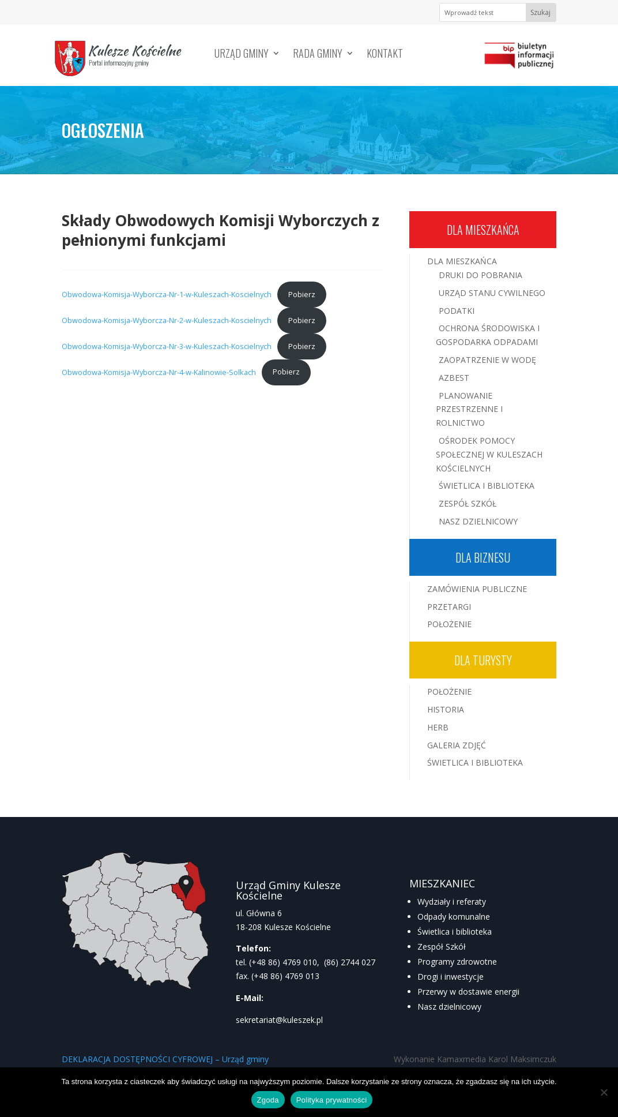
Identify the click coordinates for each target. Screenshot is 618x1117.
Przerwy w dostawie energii (468, 991)
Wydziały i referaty (451, 901)
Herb (438, 727)
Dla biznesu (482, 557)
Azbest (454, 377)
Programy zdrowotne (457, 961)
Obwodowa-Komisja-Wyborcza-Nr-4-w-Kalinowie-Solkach (159, 371)
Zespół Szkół (467, 503)
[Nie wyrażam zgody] (603, 1092)
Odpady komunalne (453, 916)
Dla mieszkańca (483, 229)
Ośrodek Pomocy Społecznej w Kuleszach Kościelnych (489, 454)
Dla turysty (483, 660)
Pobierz (301, 294)
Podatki (456, 310)
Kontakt (385, 55)
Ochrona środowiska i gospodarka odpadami (488, 335)
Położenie (449, 624)
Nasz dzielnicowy (449, 1006)
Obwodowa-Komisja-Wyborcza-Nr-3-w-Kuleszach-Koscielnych (167, 346)
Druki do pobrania (480, 274)
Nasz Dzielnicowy (478, 521)
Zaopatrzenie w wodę (487, 359)
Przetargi (449, 606)
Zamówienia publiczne (477, 588)
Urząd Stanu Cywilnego (492, 292)
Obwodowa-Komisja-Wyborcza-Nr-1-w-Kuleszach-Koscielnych (167, 294)
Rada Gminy (317, 55)
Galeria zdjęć (456, 745)
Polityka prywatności (331, 1100)
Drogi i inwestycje (450, 976)
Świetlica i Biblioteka (486, 485)
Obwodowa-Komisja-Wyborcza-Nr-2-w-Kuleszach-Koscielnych (167, 320)
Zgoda (268, 1100)
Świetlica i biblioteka (454, 931)
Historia (445, 709)
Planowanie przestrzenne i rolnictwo (469, 409)
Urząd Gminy (241, 55)
